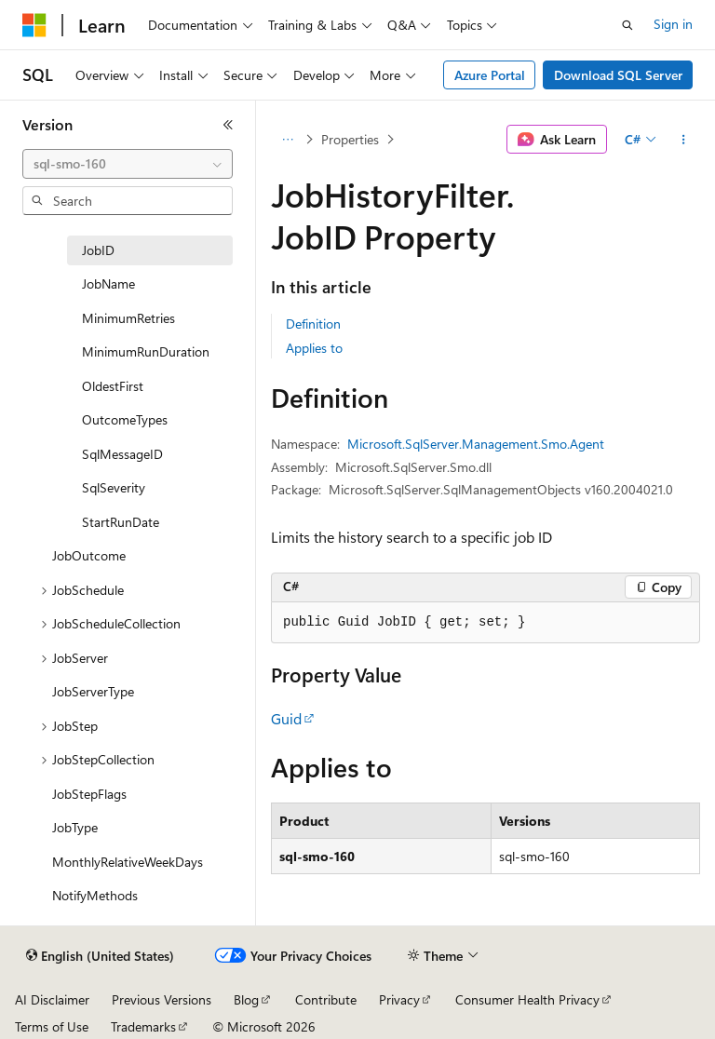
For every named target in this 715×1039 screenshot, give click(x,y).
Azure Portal (489, 75)
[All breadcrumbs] (287, 140)
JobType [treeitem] (75, 827)
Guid (286, 718)
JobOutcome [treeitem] (89, 555)
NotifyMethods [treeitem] (95, 895)
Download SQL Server (618, 75)
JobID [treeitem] (98, 250)
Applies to (314, 348)
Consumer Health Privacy (527, 999)
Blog (246, 999)
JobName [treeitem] (108, 283)
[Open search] (627, 25)
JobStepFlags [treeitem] (89, 794)
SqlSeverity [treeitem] (113, 487)
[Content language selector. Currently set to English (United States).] (100, 956)
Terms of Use (51, 1026)
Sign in (673, 24)
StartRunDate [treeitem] (120, 522)
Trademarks (143, 1026)
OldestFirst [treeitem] (112, 386)
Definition (313, 323)
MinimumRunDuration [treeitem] (145, 351)
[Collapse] (228, 125)
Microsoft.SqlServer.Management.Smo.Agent (475, 443)
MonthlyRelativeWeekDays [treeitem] (127, 861)
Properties (350, 139)
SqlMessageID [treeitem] (122, 454)
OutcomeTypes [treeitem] (125, 419)
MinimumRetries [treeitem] (128, 318)
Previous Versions (161, 999)
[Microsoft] (34, 25)
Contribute (326, 999)
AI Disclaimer (52, 999)
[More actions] (684, 140)
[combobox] (127, 164)
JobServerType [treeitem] (93, 691)
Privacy (399, 999)
